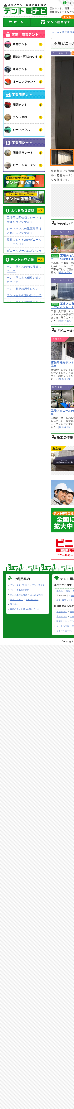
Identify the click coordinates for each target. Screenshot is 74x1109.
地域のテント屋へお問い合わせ (25, 609)
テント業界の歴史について (24, 288)
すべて (60, 591)
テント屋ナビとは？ (19, 585)
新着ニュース (16, 599)
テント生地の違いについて (24, 295)
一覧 (40, 210)
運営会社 (14, 604)
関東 (68, 591)
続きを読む (65, 272)
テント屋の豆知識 (18, 595)
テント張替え (38, 585)
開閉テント (62, 621)
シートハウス (63, 626)
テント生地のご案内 (19, 590)
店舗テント (62, 612)
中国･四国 (61, 600)
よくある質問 (36, 595)
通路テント (62, 616)
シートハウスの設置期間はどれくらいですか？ (24, 230)
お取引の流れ (32, 599)
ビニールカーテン (65, 631)
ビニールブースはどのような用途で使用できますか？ (24, 253)
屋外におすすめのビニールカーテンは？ (24, 242)
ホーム (17, 22)
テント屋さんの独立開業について (24, 269)
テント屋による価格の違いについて (24, 280)
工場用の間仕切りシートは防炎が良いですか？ (24, 219)
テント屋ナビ (25, 9)
